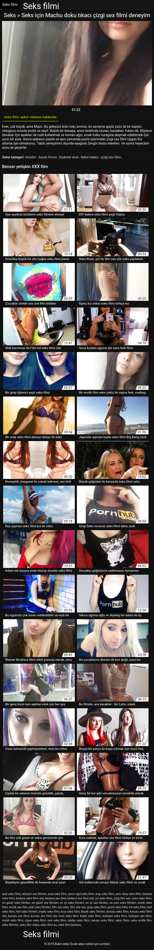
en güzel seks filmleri (16, 903)
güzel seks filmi (117, 907)
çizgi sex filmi (112, 158)
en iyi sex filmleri (96, 903)
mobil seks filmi (12, 921)
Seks (10, 15)
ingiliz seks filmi (49, 912)
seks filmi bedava (69, 925)
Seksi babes (90, 158)
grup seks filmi (96, 907)
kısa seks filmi (70, 912)
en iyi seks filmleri (72, 903)
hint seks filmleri (26, 912)
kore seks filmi (68, 916)
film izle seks (60, 907)
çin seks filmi (103, 899)
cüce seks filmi (141, 899)
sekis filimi (122, 921)
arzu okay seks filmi (128, 894)
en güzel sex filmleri (45, 903)
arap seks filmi (104, 894)
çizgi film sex (122, 899)
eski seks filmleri (39, 907)
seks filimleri (10, 925)
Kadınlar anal (70, 158)
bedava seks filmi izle (30, 899)
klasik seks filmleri (93, 912)
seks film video (29, 925)
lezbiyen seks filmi (114, 916)
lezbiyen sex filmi (139, 916)
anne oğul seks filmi (81, 894)
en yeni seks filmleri (123, 903)
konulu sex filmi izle (44, 916)
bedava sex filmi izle (80, 899)
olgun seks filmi (35, 921)
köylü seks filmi (90, 916)
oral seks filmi (56, 921)
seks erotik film (141, 921)
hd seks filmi (137, 907)
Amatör (31, 158)
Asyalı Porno (48, 158)
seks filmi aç (49, 925)
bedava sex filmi (55, 899)
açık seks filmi (11, 894)
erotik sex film (18, 907)
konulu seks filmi (117, 912)
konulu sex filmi (18, 916)
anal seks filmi (57, 894)
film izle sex (78, 907)
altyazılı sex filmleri (34, 894)
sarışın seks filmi (102, 921)
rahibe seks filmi (78, 921)
